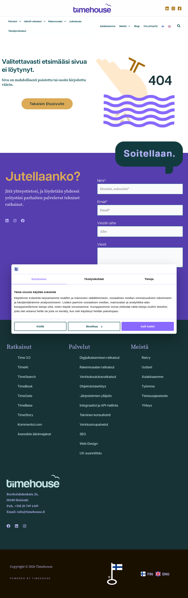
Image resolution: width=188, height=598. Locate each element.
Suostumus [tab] (39, 279)
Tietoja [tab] (149, 279)
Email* (140, 207)
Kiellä (40, 326)
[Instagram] (173, 8)
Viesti (140, 255)
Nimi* (140, 186)
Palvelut (79, 347)
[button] (179, 26)
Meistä (139, 347)
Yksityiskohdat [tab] (94, 279)
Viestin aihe (140, 228)
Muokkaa (94, 326)
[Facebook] (180, 8)
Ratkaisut (19, 347)
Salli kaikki (148, 326)
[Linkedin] (167, 8)
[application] (19, 21)
